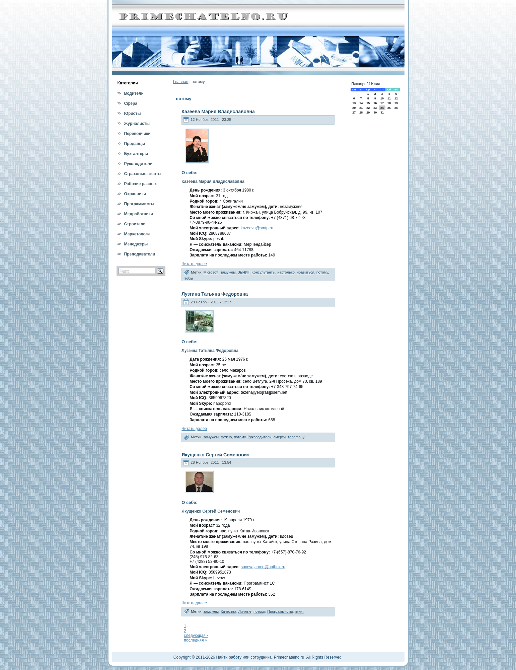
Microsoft (211, 272)
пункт (299, 611)
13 (354, 103)
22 (368, 107)
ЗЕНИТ (243, 272)
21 (361, 107)
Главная (181, 81)
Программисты (280, 611)
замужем (228, 272)
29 (368, 112)
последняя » (195, 640)
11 (389, 98)
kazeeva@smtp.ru (257, 228)
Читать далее (194, 264)
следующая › (196, 635)
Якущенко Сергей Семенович (215, 454)
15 (368, 103)
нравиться (305, 272)
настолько (286, 272)
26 (396, 107)
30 (375, 112)
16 (375, 103)
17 (382, 103)
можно (226, 437)
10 (382, 98)
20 (354, 107)
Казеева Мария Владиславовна (218, 111)
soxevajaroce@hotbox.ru (263, 567)
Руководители (259, 437)
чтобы (187, 278)
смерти (280, 437)
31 (382, 112)
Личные (244, 611)
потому (322, 272)
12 (396, 98)
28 (361, 112)
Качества (228, 611)
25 (389, 107)
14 (361, 103)
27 (354, 112)
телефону (296, 437)
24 (382, 107)
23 (375, 107)
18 (389, 103)
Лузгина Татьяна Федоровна (214, 294)
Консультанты (263, 272)
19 (396, 103)
